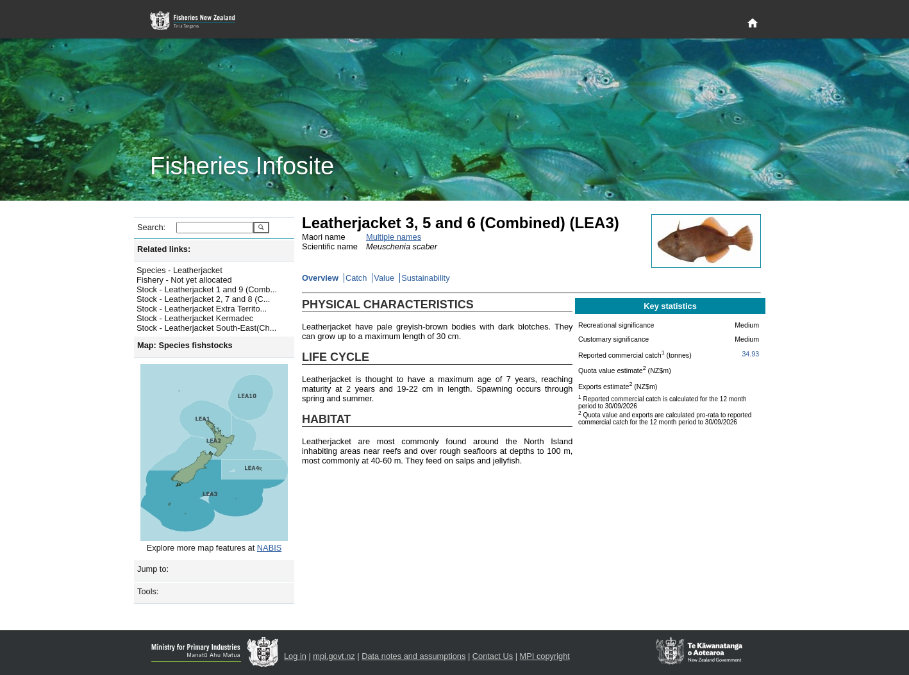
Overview (320, 278)
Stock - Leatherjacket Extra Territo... (202, 308)
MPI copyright (545, 656)
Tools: (147, 591)
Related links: (163, 249)
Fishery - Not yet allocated (184, 280)
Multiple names (393, 237)
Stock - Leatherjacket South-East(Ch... (206, 328)
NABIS (269, 548)
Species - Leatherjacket (179, 270)
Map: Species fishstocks (185, 345)
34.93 (750, 354)
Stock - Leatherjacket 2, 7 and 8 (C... (203, 299)
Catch (356, 278)
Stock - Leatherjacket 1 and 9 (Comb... (207, 289)
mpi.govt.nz (333, 656)
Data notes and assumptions (413, 656)
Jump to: (153, 569)
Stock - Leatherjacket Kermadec (195, 318)
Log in (295, 656)
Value (384, 278)
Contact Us (492, 656)
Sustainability (425, 278)
